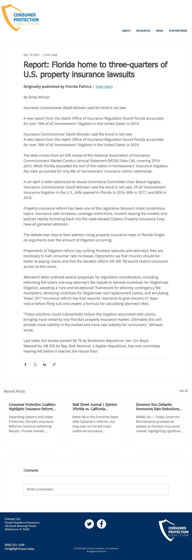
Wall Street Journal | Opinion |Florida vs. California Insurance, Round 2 (94, 407)
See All (183, 391)
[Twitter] (89, 524)
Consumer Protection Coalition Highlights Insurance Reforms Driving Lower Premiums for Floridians (32, 407)
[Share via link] (54, 364)
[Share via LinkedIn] (44, 364)
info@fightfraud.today (19, 549)
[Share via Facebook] (25, 364)
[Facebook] (101, 524)
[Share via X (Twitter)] (35, 364)
